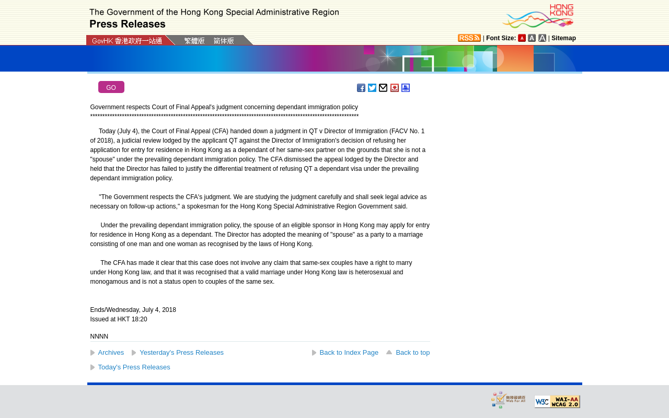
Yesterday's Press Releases (182, 352)
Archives (111, 352)
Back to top (413, 352)
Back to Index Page (349, 352)
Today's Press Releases (134, 367)
